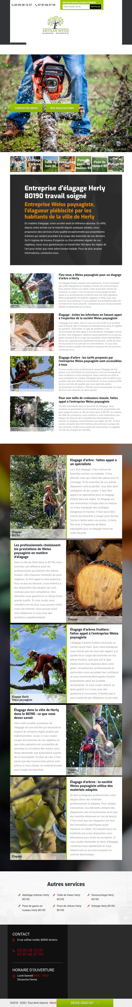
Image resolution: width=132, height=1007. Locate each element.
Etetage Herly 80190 (103, 905)
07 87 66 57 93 (45, 5)
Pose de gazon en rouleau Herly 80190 (33, 908)
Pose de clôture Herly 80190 (69, 908)
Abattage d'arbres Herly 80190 (35, 897)
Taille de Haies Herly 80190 (68, 897)
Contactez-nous (26, 108)
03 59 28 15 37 (22, 5)
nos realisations (62, 108)
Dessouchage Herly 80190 (102, 897)
